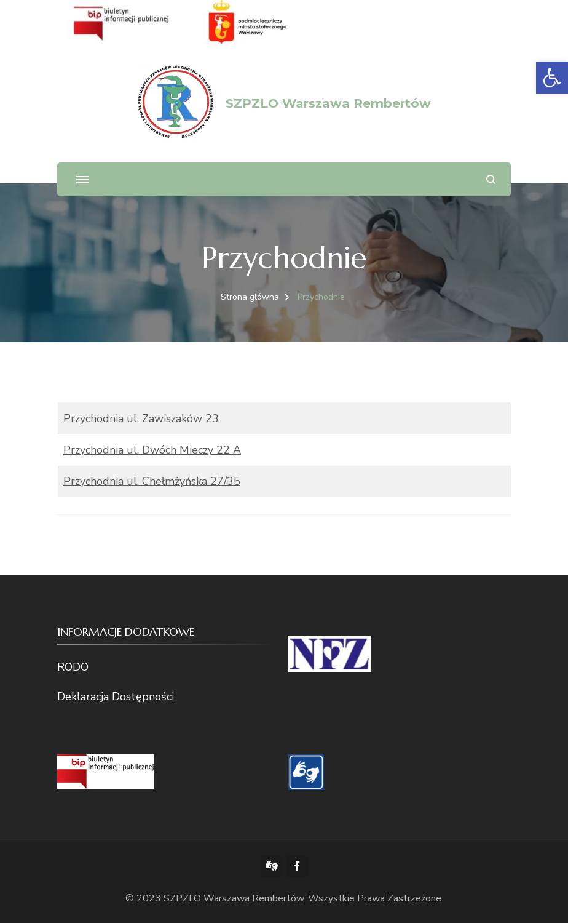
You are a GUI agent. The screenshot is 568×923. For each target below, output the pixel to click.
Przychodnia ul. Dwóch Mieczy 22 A (152, 449)
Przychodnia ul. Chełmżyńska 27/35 (151, 481)
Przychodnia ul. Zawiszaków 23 (141, 418)
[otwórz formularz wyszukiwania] (491, 179)
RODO (73, 667)
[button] (552, 78)
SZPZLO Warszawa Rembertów (328, 103)
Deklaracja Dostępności (115, 696)
